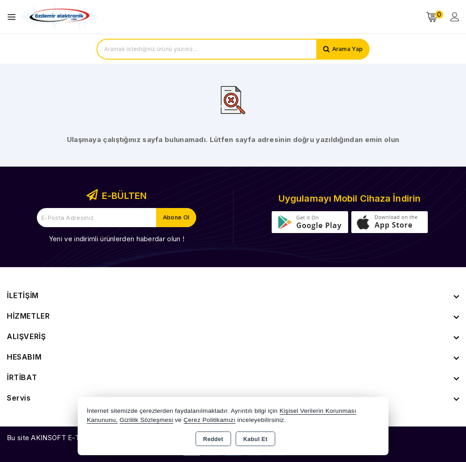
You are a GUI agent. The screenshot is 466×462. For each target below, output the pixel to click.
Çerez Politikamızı (209, 419)
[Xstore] (59, 17)
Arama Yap (346, 49)
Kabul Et (255, 439)
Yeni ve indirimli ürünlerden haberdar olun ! (116, 238)
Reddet (213, 439)
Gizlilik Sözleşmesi (146, 419)
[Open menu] (14, 17)
